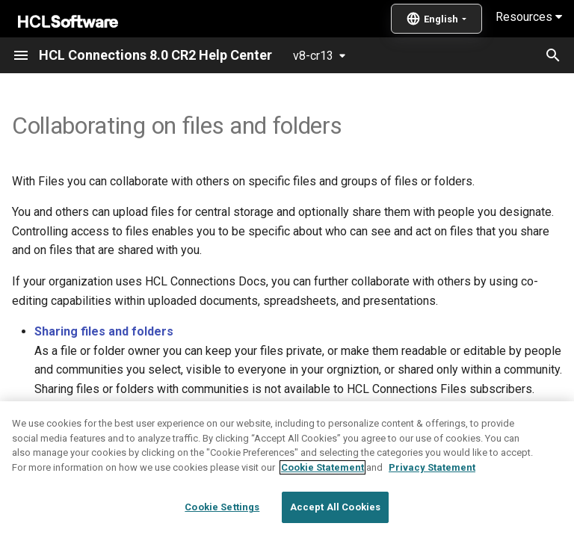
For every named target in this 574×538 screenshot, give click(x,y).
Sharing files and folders (103, 331)
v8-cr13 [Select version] (313, 56)
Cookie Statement (322, 467)
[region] (287, 469)
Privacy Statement (432, 467)
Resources (529, 17)
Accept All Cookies (335, 507)
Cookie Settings (222, 507)
